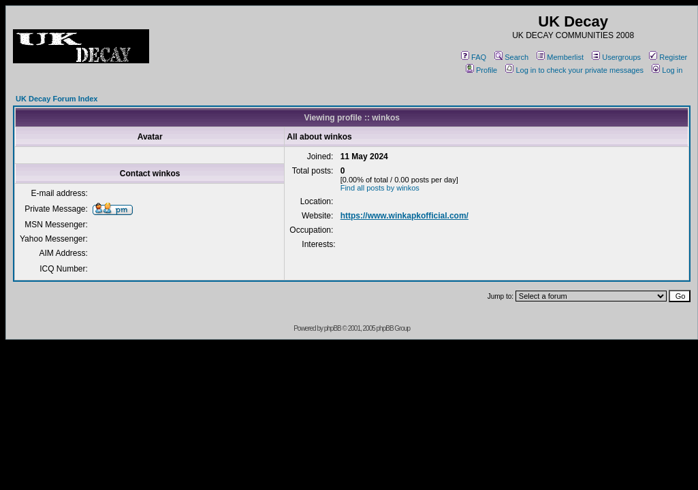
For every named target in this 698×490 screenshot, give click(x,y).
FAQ (473, 57)
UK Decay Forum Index (56, 99)
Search (511, 57)
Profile (481, 70)
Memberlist (560, 57)
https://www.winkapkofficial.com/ (404, 215)
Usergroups (616, 57)
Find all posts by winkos (379, 188)
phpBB (332, 328)
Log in (667, 70)
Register (668, 57)
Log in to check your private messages (574, 70)
